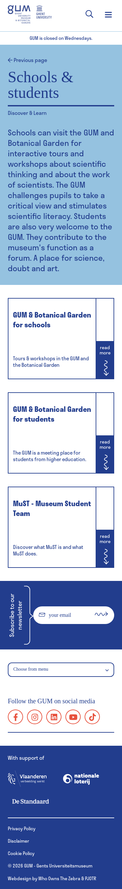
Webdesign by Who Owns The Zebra (44, 878)
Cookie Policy (21, 853)
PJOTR (90, 878)
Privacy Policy (21, 828)
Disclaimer (18, 840)
